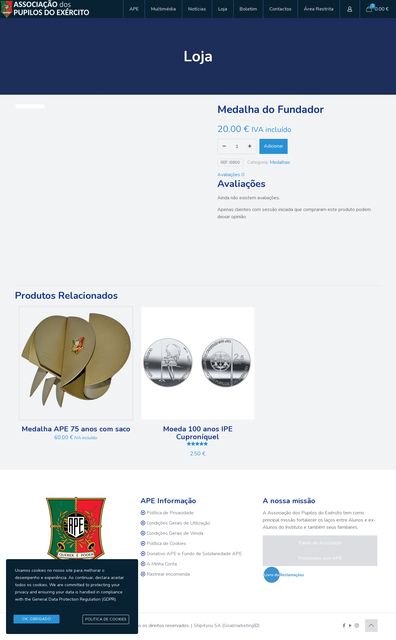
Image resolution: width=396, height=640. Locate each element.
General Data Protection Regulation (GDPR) (74, 603)
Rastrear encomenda (168, 574)
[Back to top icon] (371, 625)
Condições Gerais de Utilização (178, 523)
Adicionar (273, 146)
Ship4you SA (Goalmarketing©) (227, 625)
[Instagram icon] (357, 626)
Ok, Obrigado (36, 619)
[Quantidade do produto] (236, 146)
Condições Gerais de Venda (175, 533)
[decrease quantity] (224, 146)
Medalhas (280, 162)
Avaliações (230, 174)
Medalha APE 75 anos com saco (76, 429)
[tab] (297, 174)
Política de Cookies (166, 543)
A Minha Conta (162, 564)
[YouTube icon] (350, 626)
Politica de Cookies (105, 619)
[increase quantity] (249, 146)
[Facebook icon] (344, 626)
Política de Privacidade (170, 513)
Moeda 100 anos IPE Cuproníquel (198, 433)
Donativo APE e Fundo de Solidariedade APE (194, 553)
